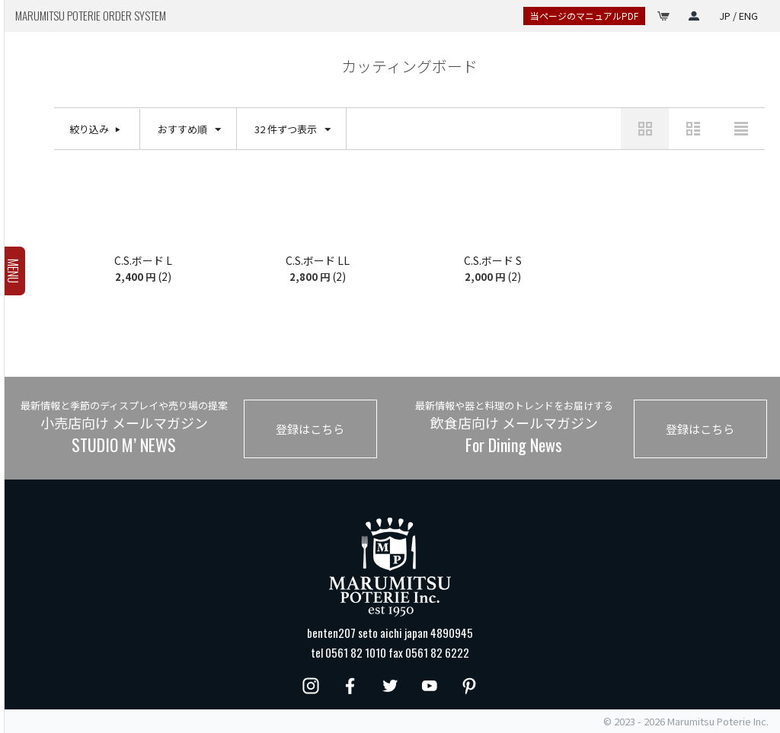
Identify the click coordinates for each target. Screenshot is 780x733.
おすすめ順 (189, 130)
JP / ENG (738, 15)
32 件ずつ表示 (292, 130)
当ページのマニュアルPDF (584, 15)
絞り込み (89, 129)
